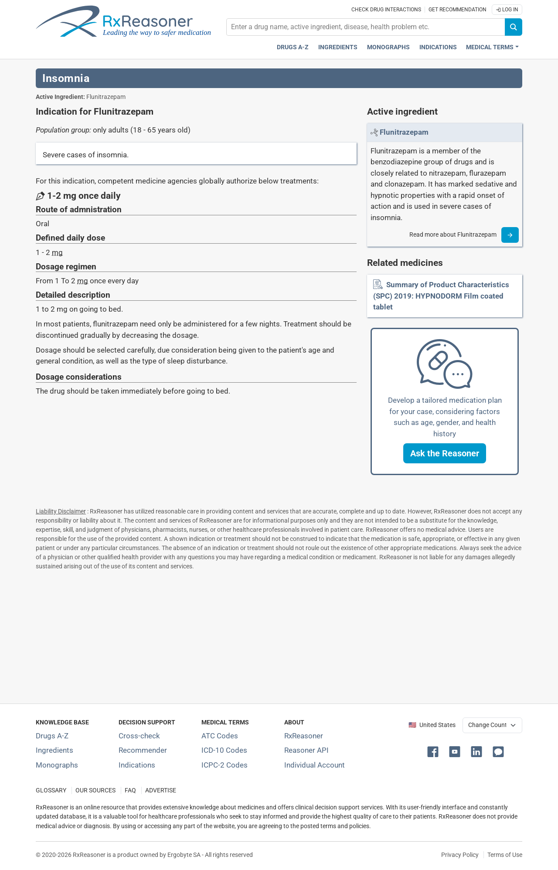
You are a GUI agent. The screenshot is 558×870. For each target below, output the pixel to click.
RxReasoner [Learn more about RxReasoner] (303, 735)
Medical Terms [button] (490, 47)
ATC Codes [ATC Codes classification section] (219, 735)
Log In (507, 10)
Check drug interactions (386, 10)
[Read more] (510, 235)
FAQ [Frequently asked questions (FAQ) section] (130, 790)
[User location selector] (492, 725)
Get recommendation (458, 10)
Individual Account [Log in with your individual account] (314, 765)
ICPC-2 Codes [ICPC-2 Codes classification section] (224, 765)
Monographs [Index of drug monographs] (57, 765)
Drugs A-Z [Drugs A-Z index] (293, 47)
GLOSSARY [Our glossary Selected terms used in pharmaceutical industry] (51, 790)
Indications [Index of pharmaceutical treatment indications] (137, 765)
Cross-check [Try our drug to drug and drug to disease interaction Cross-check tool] (139, 735)
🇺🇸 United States (432, 725)
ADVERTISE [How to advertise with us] (160, 790)
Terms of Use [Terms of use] (504, 854)
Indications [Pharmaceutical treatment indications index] (438, 47)
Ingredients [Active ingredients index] (337, 47)
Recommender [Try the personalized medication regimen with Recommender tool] (143, 750)
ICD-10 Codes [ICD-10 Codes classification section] (224, 750)
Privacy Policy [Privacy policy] (460, 854)
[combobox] (365, 27)
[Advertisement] (279, 635)
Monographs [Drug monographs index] (388, 47)
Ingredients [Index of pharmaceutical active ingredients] (54, 750)
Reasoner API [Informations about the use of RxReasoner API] (306, 750)
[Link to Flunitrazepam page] (404, 132)
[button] (444, 453)
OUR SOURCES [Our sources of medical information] (95, 790)
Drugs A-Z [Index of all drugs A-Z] (52, 735)
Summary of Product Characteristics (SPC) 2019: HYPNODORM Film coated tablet (441, 295)
